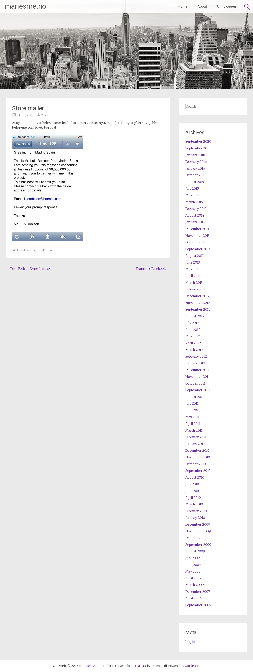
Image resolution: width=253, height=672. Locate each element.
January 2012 (195, 363)
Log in (190, 642)
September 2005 (198, 605)
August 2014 (194, 215)
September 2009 (198, 545)
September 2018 (197, 148)
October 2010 (195, 464)
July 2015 (192, 188)
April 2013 (192, 276)
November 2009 (198, 531)
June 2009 (193, 565)
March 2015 (194, 202)
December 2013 (197, 229)
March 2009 (194, 585)
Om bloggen (226, 6)
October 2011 (195, 383)
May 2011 (192, 417)
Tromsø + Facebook (153, 268)
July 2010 (192, 484)
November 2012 (197, 303)
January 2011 (195, 444)
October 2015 (195, 175)
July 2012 (192, 323)
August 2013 (194, 256)
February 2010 (196, 511)
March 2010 (194, 504)
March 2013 (194, 283)
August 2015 (194, 182)
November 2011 (197, 377)
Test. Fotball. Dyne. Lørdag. (28, 268)
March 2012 (194, 350)
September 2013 (197, 249)
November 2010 (197, 457)
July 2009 (192, 558)
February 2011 (195, 437)
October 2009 (196, 538)
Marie (45, 115)
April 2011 (192, 424)
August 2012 (194, 316)
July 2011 (192, 403)
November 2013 (197, 236)
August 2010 (194, 477)
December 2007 (197, 592)
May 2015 (192, 195)
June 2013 (192, 262)
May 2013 (192, 269)
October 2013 (195, 242)
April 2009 (193, 578)
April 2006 (193, 598)
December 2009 (197, 524)
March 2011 (194, 430)
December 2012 (197, 296)
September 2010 (197, 471)
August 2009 (195, 551)
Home (183, 6)
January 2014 (195, 222)
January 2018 (195, 155)
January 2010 (195, 518)
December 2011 (197, 370)
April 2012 (193, 343)
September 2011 (197, 390)
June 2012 (192, 330)
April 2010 (193, 498)
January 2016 (195, 168)
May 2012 (192, 336)
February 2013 (195, 289)
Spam (51, 250)
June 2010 (192, 491)
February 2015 (196, 209)
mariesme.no (25, 6)
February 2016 (196, 162)
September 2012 (198, 309)
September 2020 (198, 141)
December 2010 (197, 450)
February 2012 (196, 356)
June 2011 (192, 410)
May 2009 (193, 571)
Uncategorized (27, 250)
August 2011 (194, 397)
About (202, 6)
